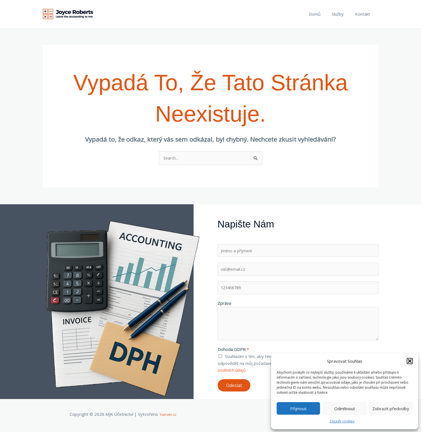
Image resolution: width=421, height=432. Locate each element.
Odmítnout (344, 408)
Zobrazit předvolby (390, 408)
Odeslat (234, 388)
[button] (410, 361)
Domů (322, 14)
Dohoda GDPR (233, 352)
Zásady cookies (342, 421)
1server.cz (168, 416)
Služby (342, 14)
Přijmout (298, 408)
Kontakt (363, 14)
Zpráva (224, 305)
